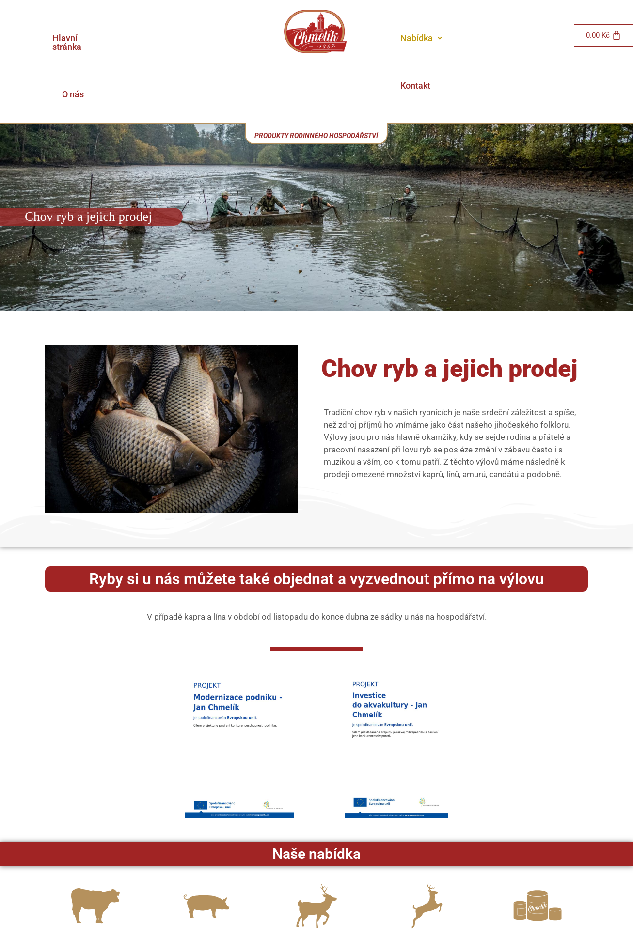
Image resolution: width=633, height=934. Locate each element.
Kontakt (479, 38)
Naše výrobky (537, 892)
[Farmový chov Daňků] (316, 849)
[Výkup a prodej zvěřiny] (427, 849)
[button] (421, 38)
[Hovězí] (95, 849)
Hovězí (95, 892)
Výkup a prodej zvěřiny (427, 892)
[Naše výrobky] (537, 849)
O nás (219, 38)
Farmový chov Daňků (316, 892)
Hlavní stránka (158, 38)
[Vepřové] (206, 849)
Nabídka (421, 38)
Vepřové (206, 892)
